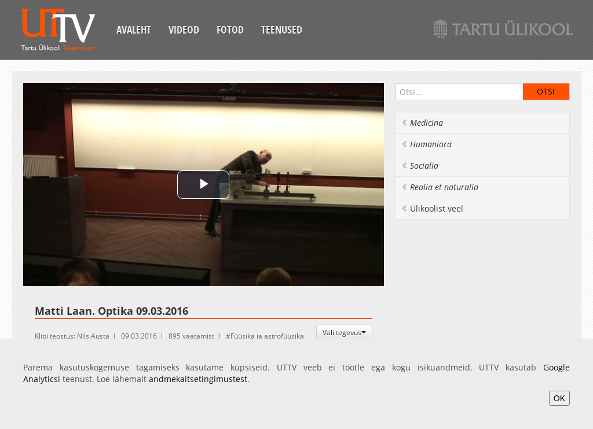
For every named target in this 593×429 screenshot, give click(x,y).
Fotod (230, 30)
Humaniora (426, 144)
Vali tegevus (344, 332)
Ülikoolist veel (432, 208)
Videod (184, 30)
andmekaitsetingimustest (198, 378)
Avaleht (133, 30)
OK (559, 398)
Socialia (419, 165)
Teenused (281, 30)
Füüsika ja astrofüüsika (267, 336)
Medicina (422, 122)
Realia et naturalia (439, 186)
